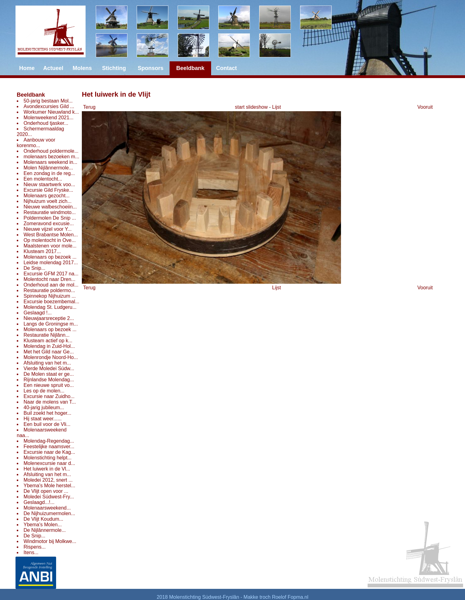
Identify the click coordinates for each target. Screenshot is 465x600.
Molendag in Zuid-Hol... (49, 346)
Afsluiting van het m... (47, 363)
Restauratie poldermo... (49, 290)
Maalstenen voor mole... (50, 245)
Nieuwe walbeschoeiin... (50, 206)
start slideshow (251, 107)
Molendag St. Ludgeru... (50, 307)
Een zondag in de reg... (49, 173)
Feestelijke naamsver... (49, 446)
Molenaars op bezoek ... (50, 257)
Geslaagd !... (38, 312)
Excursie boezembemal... (51, 301)
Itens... (31, 552)
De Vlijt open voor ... (46, 491)
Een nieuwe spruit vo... (49, 385)
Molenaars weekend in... (50, 162)
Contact (226, 68)
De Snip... (34, 268)
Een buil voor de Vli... (47, 424)
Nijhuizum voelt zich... (48, 201)
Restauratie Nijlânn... (47, 335)
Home (27, 68)
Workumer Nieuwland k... (51, 112)
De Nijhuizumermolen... (49, 513)
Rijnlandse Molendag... (49, 379)
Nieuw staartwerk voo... (49, 184)
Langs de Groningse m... (51, 323)
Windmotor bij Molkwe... (50, 541)
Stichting (114, 68)
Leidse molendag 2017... (51, 262)
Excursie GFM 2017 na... (51, 273)
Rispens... (35, 547)
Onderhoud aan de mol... (51, 284)
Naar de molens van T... (50, 402)
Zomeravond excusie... (49, 223)
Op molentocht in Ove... (50, 240)
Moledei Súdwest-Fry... (49, 496)
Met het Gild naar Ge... (49, 351)
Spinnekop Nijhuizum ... (50, 296)
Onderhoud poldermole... (51, 151)
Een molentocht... (43, 179)
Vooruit (425, 107)
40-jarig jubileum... (44, 407)
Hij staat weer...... (43, 418)
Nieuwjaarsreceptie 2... (49, 318)
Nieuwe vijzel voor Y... (48, 229)
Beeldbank (31, 95)
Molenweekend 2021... (48, 117)
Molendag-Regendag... (49, 441)
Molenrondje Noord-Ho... (51, 357)
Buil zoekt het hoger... (47, 413)
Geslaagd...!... (39, 502)
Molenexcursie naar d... (49, 463)
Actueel (53, 68)
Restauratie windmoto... (50, 212)
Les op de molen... (44, 390)
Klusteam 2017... (42, 251)
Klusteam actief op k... (48, 340)
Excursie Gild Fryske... (48, 190)
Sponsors (150, 68)
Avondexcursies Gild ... (49, 106)
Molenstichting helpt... (48, 457)
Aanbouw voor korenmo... (36, 142)
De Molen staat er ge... (49, 374)
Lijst (276, 107)
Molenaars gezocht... (47, 195)
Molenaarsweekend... (47, 507)
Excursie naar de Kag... (49, 452)
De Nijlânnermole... (45, 530)
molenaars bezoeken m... (51, 156)
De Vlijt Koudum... (43, 519)
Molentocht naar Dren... (49, 279)
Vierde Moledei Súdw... (49, 368)
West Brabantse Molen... (51, 234)
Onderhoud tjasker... (46, 123)
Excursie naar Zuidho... (49, 396)
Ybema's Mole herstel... (49, 485)
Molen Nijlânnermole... (48, 167)
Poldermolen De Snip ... (50, 218)
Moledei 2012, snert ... (48, 480)
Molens (82, 68)
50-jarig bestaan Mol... (48, 100)
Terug (89, 107)
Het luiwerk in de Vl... (47, 468)
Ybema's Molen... (43, 524)
